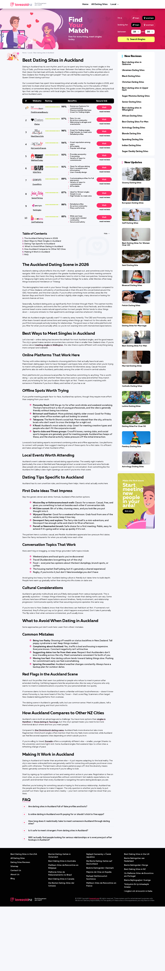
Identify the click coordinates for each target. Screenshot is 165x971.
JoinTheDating (37, 222)
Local (113, 4)
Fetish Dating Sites (131, 306)
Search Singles (137, 39)
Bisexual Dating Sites (132, 285)
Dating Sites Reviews (20, 928)
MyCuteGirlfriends (37, 148)
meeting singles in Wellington (49, 345)
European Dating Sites (133, 203)
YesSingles (37, 210)
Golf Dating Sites (130, 223)
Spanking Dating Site (132, 140)
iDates (37, 124)
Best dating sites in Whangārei (131, 109)
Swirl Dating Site (130, 265)
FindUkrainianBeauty (37, 112)
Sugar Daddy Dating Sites (135, 151)
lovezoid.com (94, 963)
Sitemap (14, 932)
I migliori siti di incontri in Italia (138, 956)
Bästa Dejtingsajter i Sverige (137, 945)
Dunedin (49, 741)
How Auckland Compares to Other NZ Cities (45, 249)
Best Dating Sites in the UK (137, 920)
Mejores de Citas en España (99, 937)
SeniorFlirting (37, 198)
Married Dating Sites (132, 366)
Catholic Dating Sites (132, 386)
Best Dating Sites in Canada (61, 944)
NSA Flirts (37, 172)
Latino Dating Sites (131, 406)
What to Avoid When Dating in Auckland (44, 247)
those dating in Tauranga (46, 722)
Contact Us (15, 936)
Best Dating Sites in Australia (62, 927)
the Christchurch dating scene (49, 730)
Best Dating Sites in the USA (24, 920)
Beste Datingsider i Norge (136, 931)
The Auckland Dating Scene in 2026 (41, 238)
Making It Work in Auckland (37, 252)
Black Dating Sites (131, 76)
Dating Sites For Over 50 (134, 426)
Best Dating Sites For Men (135, 122)
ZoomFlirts (37, 184)
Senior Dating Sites (131, 102)
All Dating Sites (99, 4)
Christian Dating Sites (133, 82)
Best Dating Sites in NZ (135, 935)
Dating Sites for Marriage (134, 326)
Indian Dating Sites (131, 145)
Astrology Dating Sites (133, 128)
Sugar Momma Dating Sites (136, 96)
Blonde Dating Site (131, 134)
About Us (14, 940)
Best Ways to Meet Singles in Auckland (42, 241)
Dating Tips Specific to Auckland (39, 244)
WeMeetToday (37, 160)
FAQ (26, 255)
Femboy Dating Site (131, 447)
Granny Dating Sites (131, 183)
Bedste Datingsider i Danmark (100, 933)
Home (85, 4)
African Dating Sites (132, 116)
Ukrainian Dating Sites (133, 70)
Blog (12, 944)
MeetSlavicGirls (37, 136)
